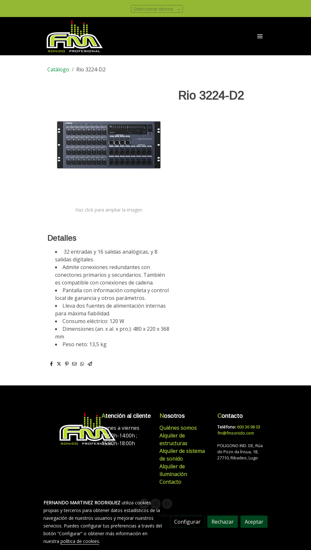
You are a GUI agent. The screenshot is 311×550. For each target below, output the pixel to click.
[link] (75, 36)
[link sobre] (68, 428)
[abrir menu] (259, 36)
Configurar (187, 521)
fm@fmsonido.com (235, 433)
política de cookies (80, 541)
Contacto (170, 481)
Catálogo (58, 69)
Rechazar (223, 521)
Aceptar (254, 521)
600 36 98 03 (248, 427)
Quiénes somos (178, 427)
